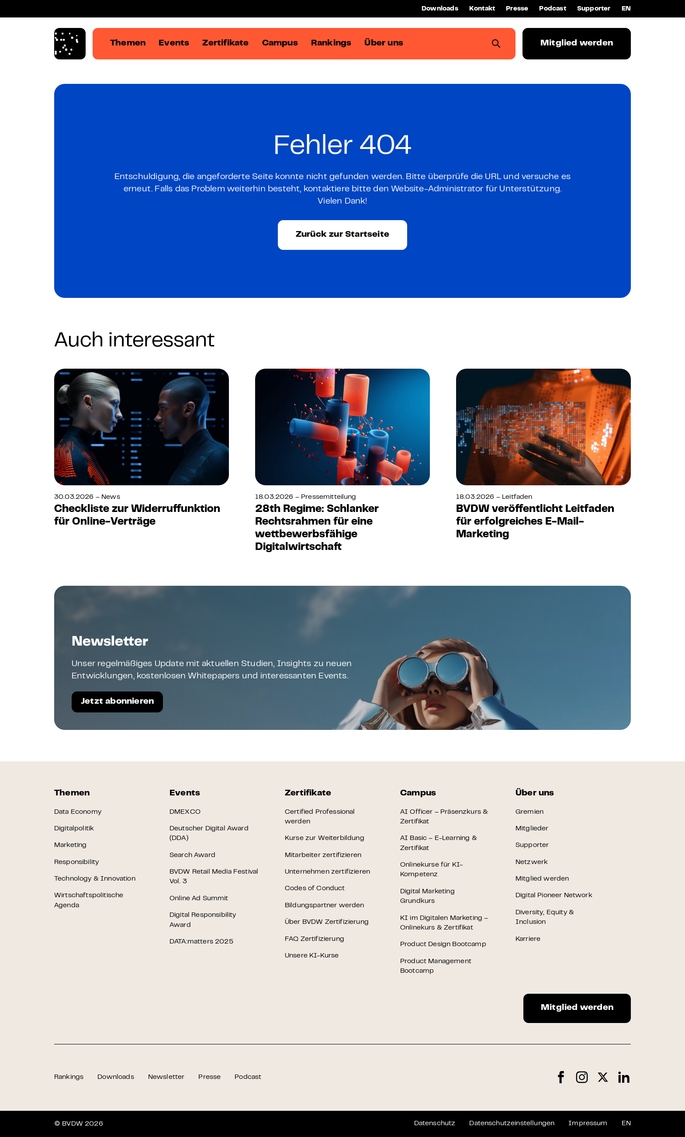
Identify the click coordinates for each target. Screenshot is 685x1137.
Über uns (534, 793)
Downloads (440, 9)
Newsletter (166, 1077)
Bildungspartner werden (324, 905)
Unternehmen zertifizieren (327, 872)
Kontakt (482, 9)
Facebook (561, 1077)
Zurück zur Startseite (342, 234)
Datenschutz (435, 1123)
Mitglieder (532, 829)
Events (185, 793)
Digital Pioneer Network (553, 895)
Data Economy (77, 812)
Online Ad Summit (199, 898)
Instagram (582, 1077)
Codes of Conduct (315, 888)
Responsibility (76, 862)
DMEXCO (185, 812)
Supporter (594, 9)
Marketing (70, 845)
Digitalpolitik (74, 829)
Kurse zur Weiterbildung (324, 838)
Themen (72, 793)
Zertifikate (308, 793)
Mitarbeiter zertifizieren (323, 855)
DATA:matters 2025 (201, 942)
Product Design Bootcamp (443, 944)
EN (626, 9)
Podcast (552, 9)
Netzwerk (531, 862)
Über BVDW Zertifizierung (327, 922)
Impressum (587, 1123)
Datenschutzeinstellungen (511, 1123)
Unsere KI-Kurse (312, 956)
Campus (418, 793)
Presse (517, 9)
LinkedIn (624, 1077)
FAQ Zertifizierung (314, 939)
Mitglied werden (576, 43)
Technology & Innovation (94, 879)
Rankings (68, 1077)
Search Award (192, 855)
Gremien (529, 812)
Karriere (527, 939)
